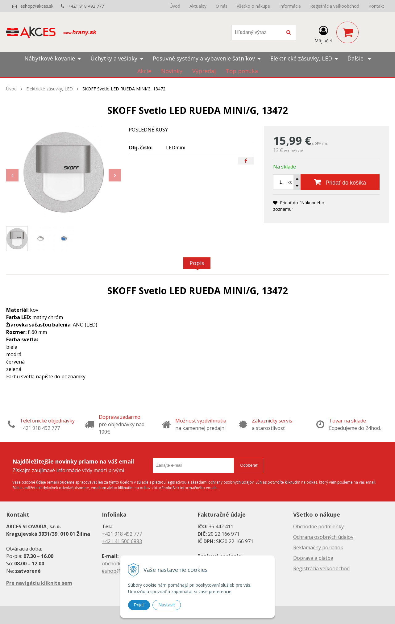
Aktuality (197, 6)
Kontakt (376, 6)
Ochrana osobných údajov (323, 537)
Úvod (175, 6)
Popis (196, 263)
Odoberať (249, 465)
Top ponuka (242, 71)
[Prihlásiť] (323, 33)
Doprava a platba (313, 558)
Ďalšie (359, 58)
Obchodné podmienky (318, 526)
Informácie (290, 6)
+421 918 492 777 (86, 6)
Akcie (144, 71)
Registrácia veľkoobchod (334, 6)
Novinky (171, 71)
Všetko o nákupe (253, 6)
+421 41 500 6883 (122, 541)
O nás (221, 6)
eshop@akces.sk (36, 6)
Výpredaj (204, 71)
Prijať (139, 604)
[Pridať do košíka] (340, 182)
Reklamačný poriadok (318, 547)
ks (290, 182)
